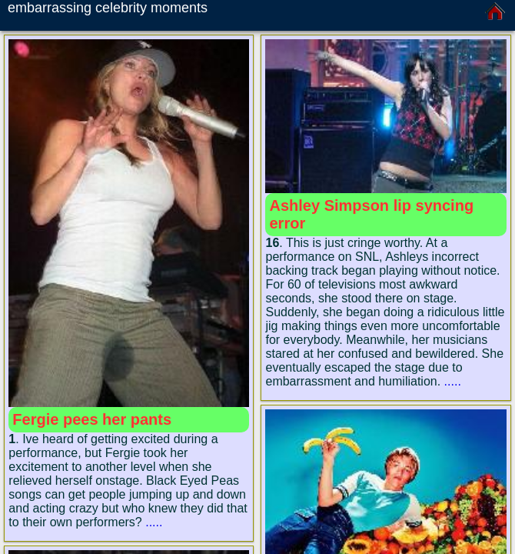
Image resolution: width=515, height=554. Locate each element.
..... (153, 522)
